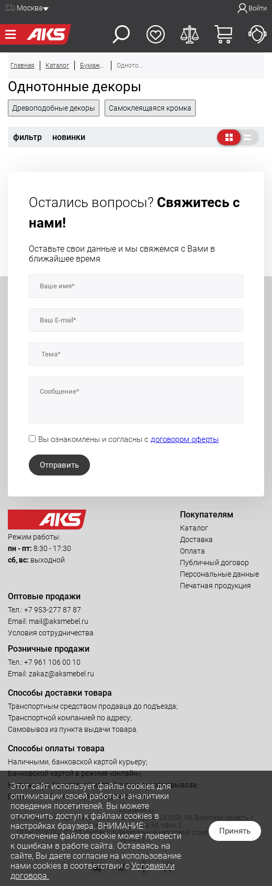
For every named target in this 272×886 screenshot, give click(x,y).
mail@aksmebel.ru (58, 621)
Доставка (196, 539)
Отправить (59, 465)
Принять (235, 831)
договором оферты (185, 439)
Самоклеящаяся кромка (150, 108)
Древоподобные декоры (53, 108)
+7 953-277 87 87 (52, 610)
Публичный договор (214, 562)
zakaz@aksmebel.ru (61, 673)
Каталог (194, 528)
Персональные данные (219, 574)
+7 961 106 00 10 (52, 662)
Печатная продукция (215, 585)
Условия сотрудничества (51, 633)
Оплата (192, 551)
